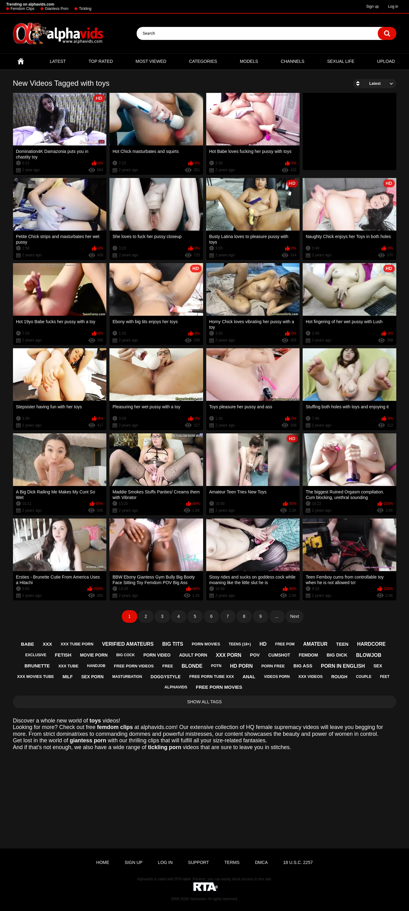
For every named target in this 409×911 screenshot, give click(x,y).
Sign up (372, 6)
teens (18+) (240, 644)
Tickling (85, 9)
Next (294, 616)
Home (20, 61)
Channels (292, 61)
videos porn (277, 677)
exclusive (35, 655)
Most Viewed (151, 61)
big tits (172, 644)
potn (216, 666)
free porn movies (219, 687)
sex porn (92, 676)
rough (339, 676)
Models (249, 61)
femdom (308, 655)
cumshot (279, 655)
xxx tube (68, 666)
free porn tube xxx (211, 676)
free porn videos (134, 666)
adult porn (193, 655)
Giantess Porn (56, 9)
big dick (336, 654)
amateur (315, 644)
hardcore (371, 644)
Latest (58, 61)
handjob (96, 666)
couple (363, 677)
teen (342, 644)
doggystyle (166, 676)
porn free (273, 666)
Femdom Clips (22, 9)
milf (67, 676)
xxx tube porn (77, 644)
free (167, 666)
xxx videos (310, 676)
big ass (302, 665)
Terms (232, 862)
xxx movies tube (35, 676)
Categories (203, 61)
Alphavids (198, 899)
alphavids (175, 687)
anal (248, 676)
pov (255, 654)
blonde (191, 666)
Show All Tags (204, 701)
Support (198, 862)
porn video (157, 655)
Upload (386, 61)
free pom (285, 644)
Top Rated (100, 61)
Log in (393, 6)
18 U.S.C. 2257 (298, 862)
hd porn (241, 666)
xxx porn (228, 655)
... (277, 616)
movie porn (94, 655)
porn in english (343, 666)
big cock (125, 655)
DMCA (261, 862)
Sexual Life (340, 61)
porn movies (206, 644)
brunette (37, 665)
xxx (47, 644)
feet (385, 677)
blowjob (368, 655)
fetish (63, 654)
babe (27, 644)
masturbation (127, 677)
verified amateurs (128, 644)
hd (262, 644)
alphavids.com (158, 727)
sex (377, 665)
